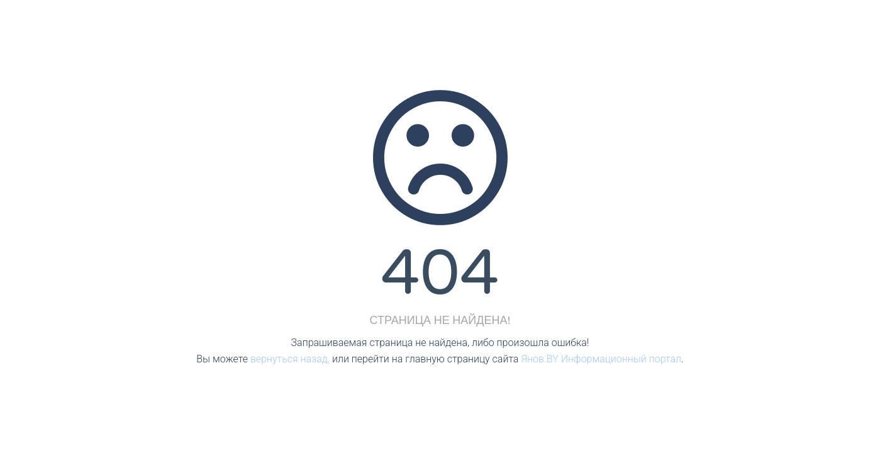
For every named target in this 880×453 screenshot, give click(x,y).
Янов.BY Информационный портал (601, 359)
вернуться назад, (290, 359)
